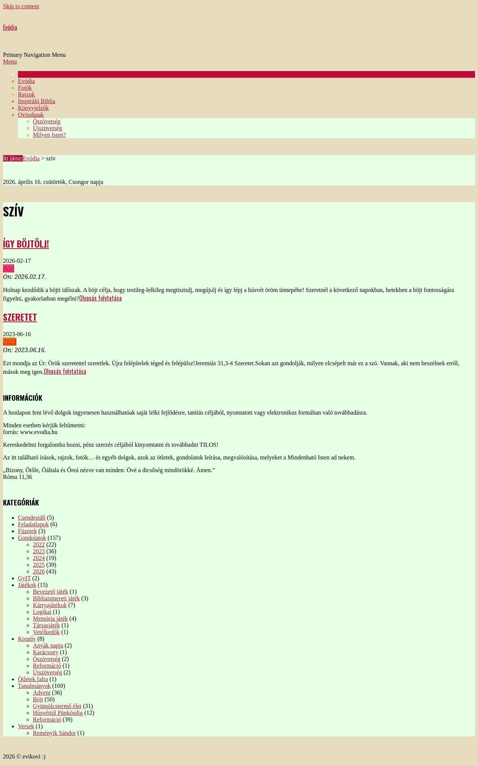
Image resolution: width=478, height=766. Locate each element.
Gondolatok (32, 538)
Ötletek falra (33, 679)
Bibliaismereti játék (56, 598)
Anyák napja (48, 645)
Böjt (8, 268)
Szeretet (20, 316)
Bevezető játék (50, 591)
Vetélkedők (46, 632)
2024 (39, 558)
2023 (9, 342)
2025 (39, 565)
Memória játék (50, 618)
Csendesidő (32, 517)
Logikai (42, 612)
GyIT (24, 578)
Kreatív (27, 639)
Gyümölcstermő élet (57, 706)
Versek (26, 726)
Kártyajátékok (50, 605)
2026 (39, 571)
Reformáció (47, 665)
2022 (39, 544)
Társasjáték (46, 625)
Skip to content (21, 6)
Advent (41, 692)
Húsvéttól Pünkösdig (58, 713)
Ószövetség (46, 659)
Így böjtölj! (26, 243)
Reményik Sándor (54, 733)
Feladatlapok (33, 524)
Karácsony (45, 652)
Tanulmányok (34, 686)
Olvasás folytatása (100, 297)
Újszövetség (47, 672)
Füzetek (27, 531)
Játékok (27, 585)
